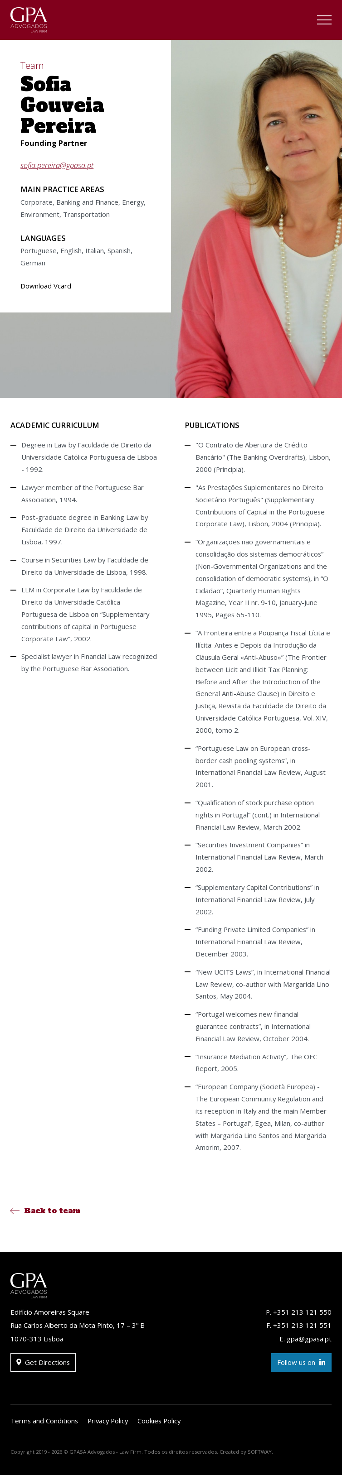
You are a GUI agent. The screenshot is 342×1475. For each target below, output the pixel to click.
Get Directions (43, 1362)
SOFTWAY (260, 1451)
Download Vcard (45, 285)
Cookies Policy (159, 1420)
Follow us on (301, 1362)
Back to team (45, 1211)
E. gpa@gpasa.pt (305, 1338)
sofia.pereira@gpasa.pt (56, 165)
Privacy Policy (108, 1420)
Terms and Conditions (44, 1420)
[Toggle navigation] (324, 21)
